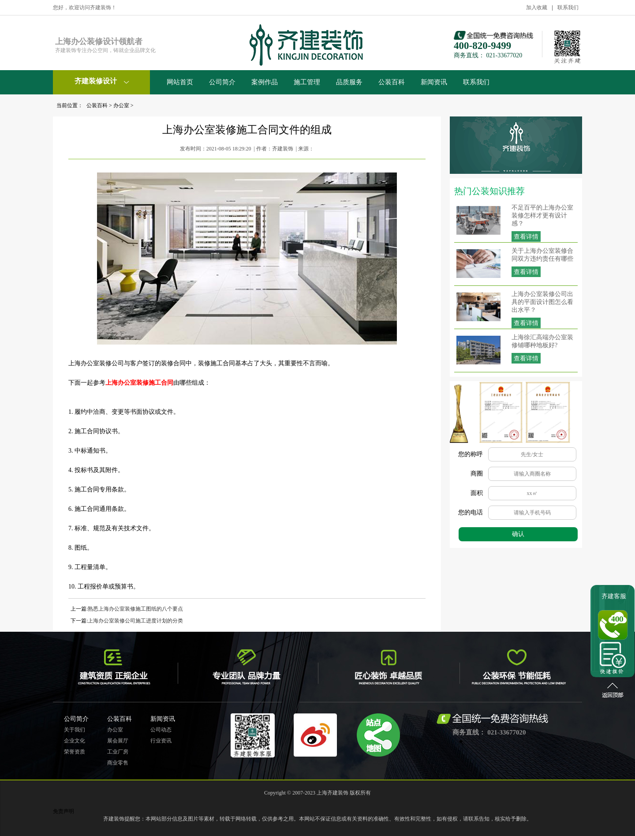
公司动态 (161, 730)
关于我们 (74, 730)
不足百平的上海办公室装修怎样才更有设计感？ (542, 215)
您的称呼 (470, 454)
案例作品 (264, 82)
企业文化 (74, 741)
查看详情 (526, 236)
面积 (477, 493)
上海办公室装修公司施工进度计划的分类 (135, 621)
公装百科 (391, 82)
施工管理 (307, 82)
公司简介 (222, 82)
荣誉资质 (74, 752)
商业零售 (117, 763)
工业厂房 (117, 752)
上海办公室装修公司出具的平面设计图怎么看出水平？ (542, 302)
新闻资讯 (434, 82)
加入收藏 (536, 7)
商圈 (477, 473)
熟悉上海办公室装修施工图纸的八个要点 (135, 609)
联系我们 (568, 7)
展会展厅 (117, 741)
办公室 (121, 105)
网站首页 (180, 82)
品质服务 (349, 82)
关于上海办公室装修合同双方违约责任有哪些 (542, 254)
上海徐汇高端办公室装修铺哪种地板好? (542, 341)
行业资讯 (161, 741)
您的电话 (470, 512)
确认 (518, 534)
